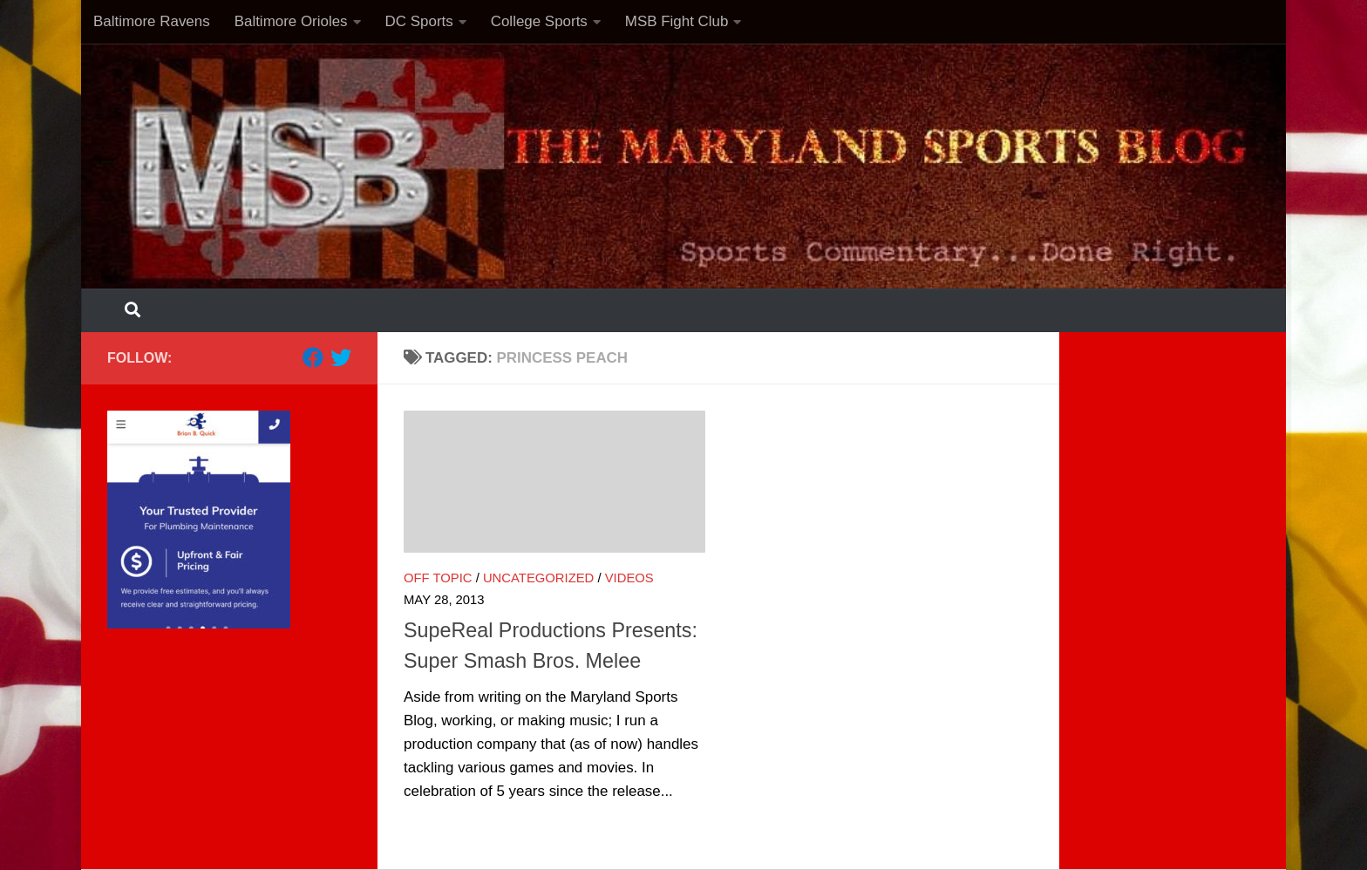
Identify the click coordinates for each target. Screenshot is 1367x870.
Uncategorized (538, 578)
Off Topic (438, 578)
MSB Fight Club (677, 21)
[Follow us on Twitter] (340, 357)
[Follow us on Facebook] (313, 357)
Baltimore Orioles (291, 21)
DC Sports (419, 21)
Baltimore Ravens (151, 21)
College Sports (539, 21)
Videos (629, 578)
